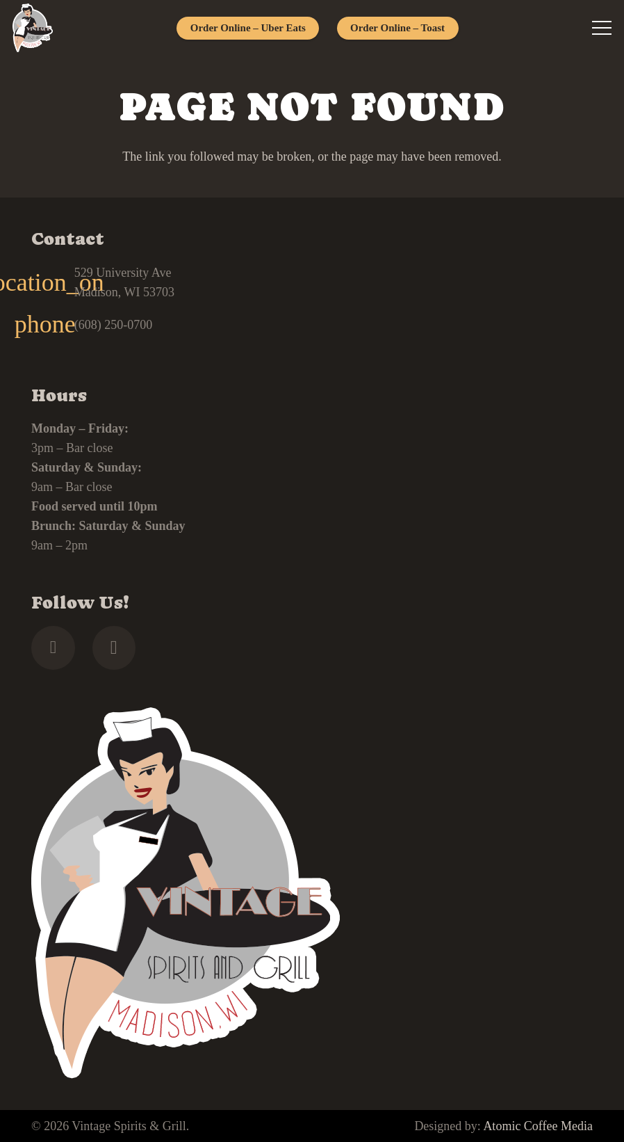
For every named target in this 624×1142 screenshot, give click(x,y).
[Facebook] (53, 648)
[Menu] (602, 27)
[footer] (33, 27)
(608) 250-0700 (113, 325)
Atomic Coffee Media (538, 1126)
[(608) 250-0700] (52, 325)
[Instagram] (114, 648)
